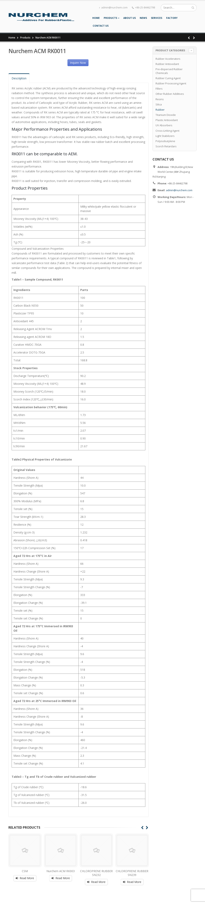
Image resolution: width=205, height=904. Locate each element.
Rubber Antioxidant (167, 64)
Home (96, 18)
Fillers (159, 88)
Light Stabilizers (165, 136)
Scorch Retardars (166, 146)
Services (156, 18)
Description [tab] (19, 78)
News (143, 18)
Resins (160, 99)
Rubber (160, 109)
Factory (172, 18)
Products (110, 18)
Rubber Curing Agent (168, 78)
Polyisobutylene (165, 141)
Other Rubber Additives (170, 94)
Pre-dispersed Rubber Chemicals (169, 71)
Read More (27, 878)
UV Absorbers (164, 125)
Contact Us (101, 25)
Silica (159, 104)
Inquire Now (78, 63)
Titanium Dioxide (166, 115)
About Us (129, 18)
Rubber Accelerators (168, 59)
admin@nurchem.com (113, 7)
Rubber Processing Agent (171, 83)
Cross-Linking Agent (167, 130)
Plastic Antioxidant (167, 120)
